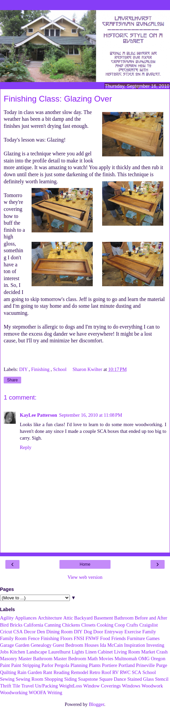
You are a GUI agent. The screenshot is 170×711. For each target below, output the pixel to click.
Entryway (113, 631)
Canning (52, 625)
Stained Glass (140, 679)
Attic (68, 618)
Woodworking (14, 692)
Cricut (6, 631)
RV (115, 672)
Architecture (50, 618)
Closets (88, 625)
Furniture (136, 638)
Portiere (109, 665)
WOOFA (37, 692)
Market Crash (154, 651)
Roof (106, 672)
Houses (91, 645)
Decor (30, 631)
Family (149, 631)
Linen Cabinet (99, 651)
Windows (131, 685)
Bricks (16, 625)
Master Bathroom (35, 658)
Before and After (151, 618)
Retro (94, 672)
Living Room (127, 651)
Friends (118, 638)
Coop (120, 625)
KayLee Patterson (38, 415)
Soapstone (88, 679)
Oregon (158, 658)
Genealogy (41, 645)
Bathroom (124, 618)
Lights (78, 651)
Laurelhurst (59, 651)
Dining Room (59, 631)
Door (98, 631)
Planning (79, 665)
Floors (66, 638)
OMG (144, 658)
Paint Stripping (25, 665)
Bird (4, 625)
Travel (27, 685)
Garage (7, 645)
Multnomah (126, 658)
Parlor (47, 665)
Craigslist (148, 625)
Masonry (8, 658)
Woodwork (152, 685)
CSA (18, 631)
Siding (70, 679)
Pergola (61, 665)
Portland (126, 665)
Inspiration (134, 645)
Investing (155, 645)
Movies (106, 658)
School (60, 369)
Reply (25, 447)
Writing (54, 692)
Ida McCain (111, 645)
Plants (94, 665)
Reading (61, 672)
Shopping (53, 679)
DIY (24, 369)
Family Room (13, 638)
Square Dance (112, 679)
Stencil (161, 679)
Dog (88, 631)
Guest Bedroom (68, 645)
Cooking (105, 625)
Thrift (5, 685)
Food (105, 638)
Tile (16, 685)
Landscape (36, 651)
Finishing (41, 369)
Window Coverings (102, 685)
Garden (22, 645)
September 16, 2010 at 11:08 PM (90, 415)
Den (41, 631)
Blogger (96, 704)
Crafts (132, 625)
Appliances (26, 618)
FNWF (92, 638)
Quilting (8, 672)
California (33, 625)
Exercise (132, 631)
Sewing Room (29, 679)
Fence (33, 638)
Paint (5, 665)
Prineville (145, 665)
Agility (7, 618)
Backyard (83, 618)
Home (85, 564)
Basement (103, 618)
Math (92, 658)
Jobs (4, 651)
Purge (161, 665)
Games (153, 638)
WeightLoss (70, 685)
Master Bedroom (70, 658)
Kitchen (17, 651)
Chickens (71, 625)
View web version (85, 577)
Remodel (79, 672)
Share (12, 380)
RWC (125, 672)
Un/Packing (46, 685)
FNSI (79, 638)
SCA (136, 672)
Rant (47, 672)
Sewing (7, 679)
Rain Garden (29, 672)
